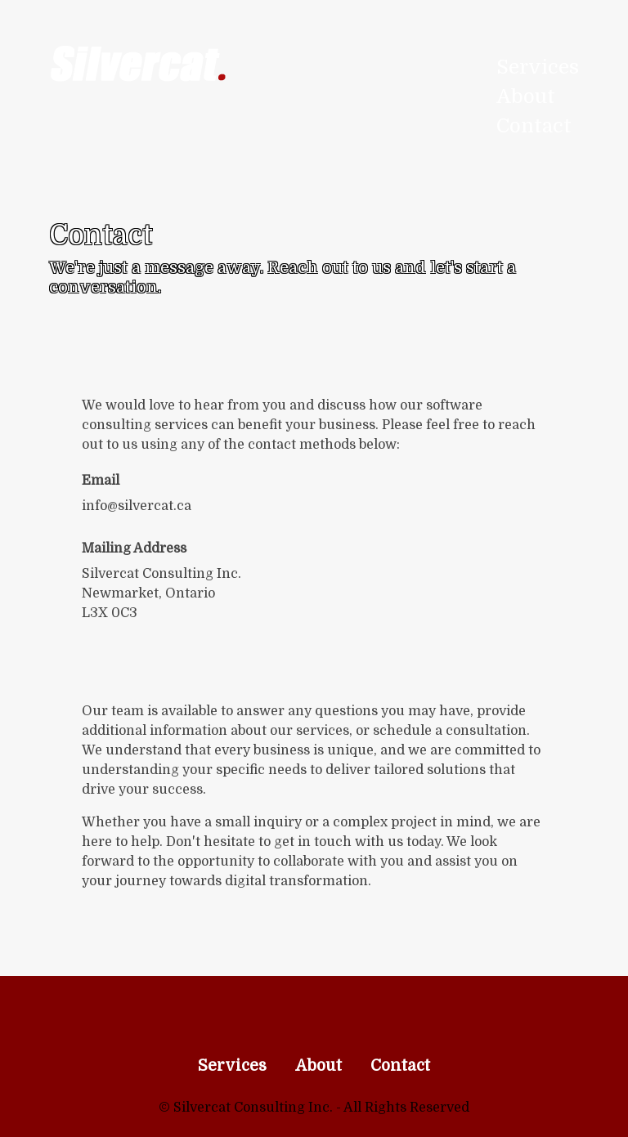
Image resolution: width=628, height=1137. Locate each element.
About (525, 96)
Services (537, 67)
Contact (534, 125)
